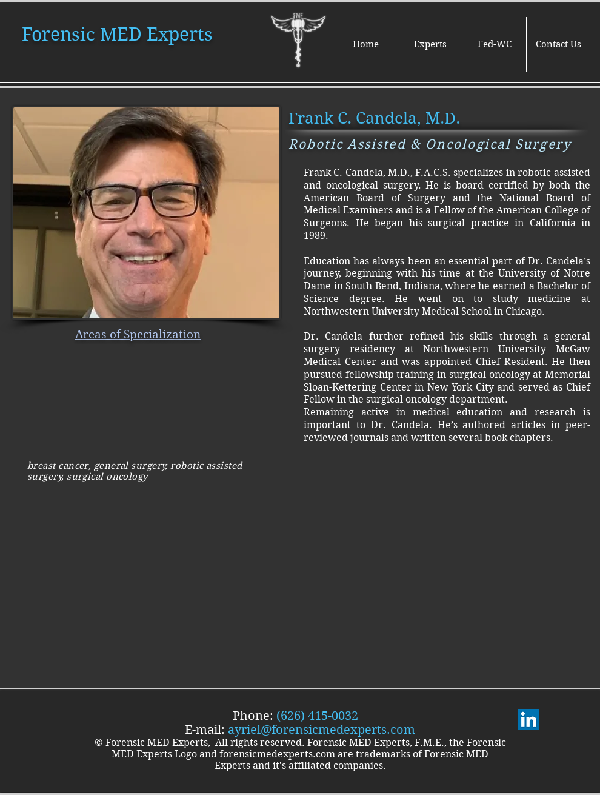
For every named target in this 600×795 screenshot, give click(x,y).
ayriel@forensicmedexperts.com (321, 730)
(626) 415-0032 (317, 716)
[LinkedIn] (528, 719)
